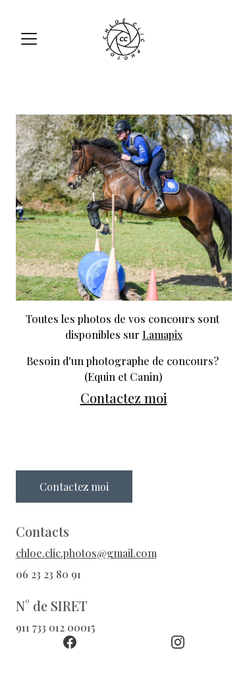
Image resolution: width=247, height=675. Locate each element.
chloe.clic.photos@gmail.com (86, 553)
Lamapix (162, 334)
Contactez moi (123, 398)
